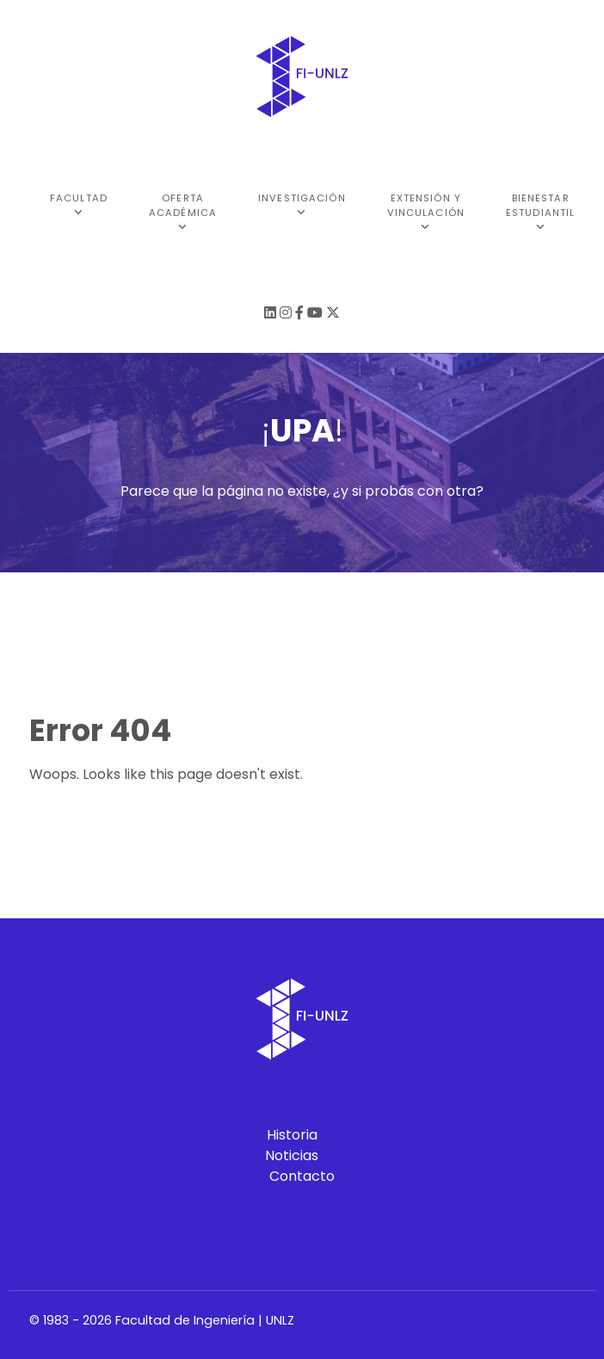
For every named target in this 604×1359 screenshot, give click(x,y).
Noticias (291, 1155)
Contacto (302, 1176)
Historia (292, 1135)
